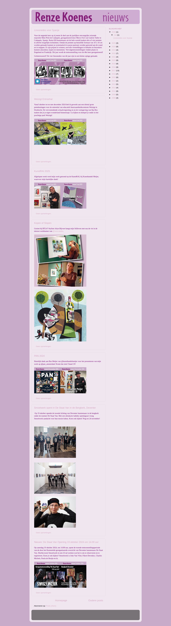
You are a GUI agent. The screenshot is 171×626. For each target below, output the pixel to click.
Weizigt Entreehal (43, 99)
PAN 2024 (39, 356)
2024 (114, 47)
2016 (114, 74)
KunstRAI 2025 (42, 171)
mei (115, 35)
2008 (114, 98)
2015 (114, 77)
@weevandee (58, 231)
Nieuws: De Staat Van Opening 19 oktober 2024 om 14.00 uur (66, 542)
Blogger (102, 616)
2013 (114, 84)
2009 (114, 94)
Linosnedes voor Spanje (46, 30)
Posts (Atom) (51, 606)
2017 (114, 71)
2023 (114, 50)
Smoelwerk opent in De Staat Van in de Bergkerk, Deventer (65, 407)
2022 (114, 53)
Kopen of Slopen (43, 223)
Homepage (61, 600)
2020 (114, 60)
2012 (114, 88)
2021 (114, 57)
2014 (114, 81)
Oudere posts (95, 600)
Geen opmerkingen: (44, 90)
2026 (114, 32)
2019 (114, 64)
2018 (114, 67)
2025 (114, 43)
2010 (114, 91)
